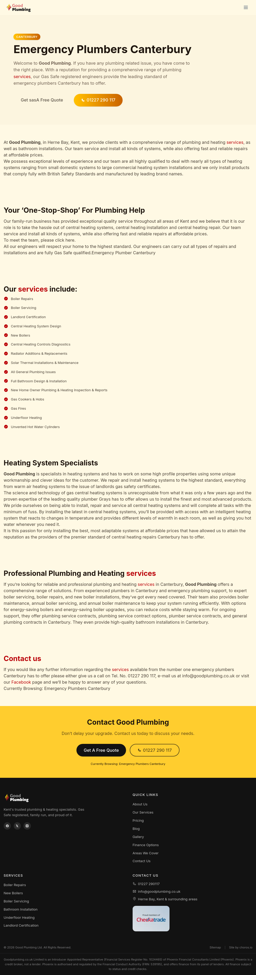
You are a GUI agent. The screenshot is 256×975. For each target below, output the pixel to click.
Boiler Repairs (15, 885)
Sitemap (215, 947)
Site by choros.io (240, 947)
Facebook (21, 682)
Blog (136, 828)
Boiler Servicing (16, 901)
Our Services (143, 812)
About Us (140, 804)
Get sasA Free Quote (42, 100)
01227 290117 (146, 884)
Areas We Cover (146, 853)
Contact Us (142, 861)
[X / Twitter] (17, 826)
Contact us (22, 658)
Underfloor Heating (19, 917)
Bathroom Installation (21, 909)
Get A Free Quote (101, 750)
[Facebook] (7, 826)
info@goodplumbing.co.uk (157, 891)
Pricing (138, 820)
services (22, 76)
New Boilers (13, 893)
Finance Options (146, 845)
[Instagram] (27, 826)
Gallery (138, 837)
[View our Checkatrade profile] (151, 918)
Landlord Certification (21, 925)
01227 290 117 (98, 100)
